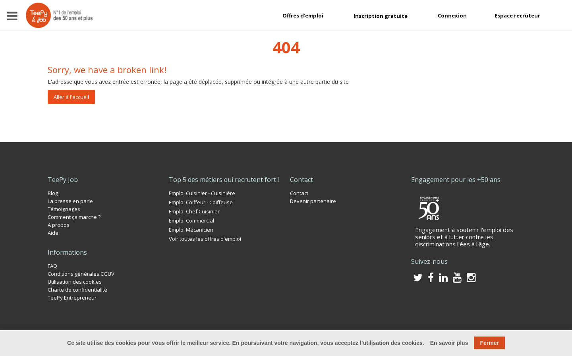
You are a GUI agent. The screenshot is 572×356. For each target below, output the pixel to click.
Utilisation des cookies (75, 281)
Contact (299, 193)
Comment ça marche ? (74, 217)
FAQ (52, 265)
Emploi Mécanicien (191, 229)
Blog (53, 193)
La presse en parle (70, 201)
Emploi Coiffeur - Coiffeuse (201, 202)
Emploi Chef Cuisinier (194, 211)
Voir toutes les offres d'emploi (205, 238)
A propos (59, 224)
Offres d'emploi (302, 15)
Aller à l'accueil (71, 97)
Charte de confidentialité (77, 289)
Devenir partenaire (313, 201)
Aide (53, 232)
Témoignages (64, 209)
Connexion (452, 15)
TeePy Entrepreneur (72, 297)
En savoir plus (449, 343)
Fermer (489, 343)
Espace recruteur (517, 15)
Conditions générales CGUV (81, 273)
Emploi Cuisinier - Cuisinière (202, 193)
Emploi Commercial (191, 220)
